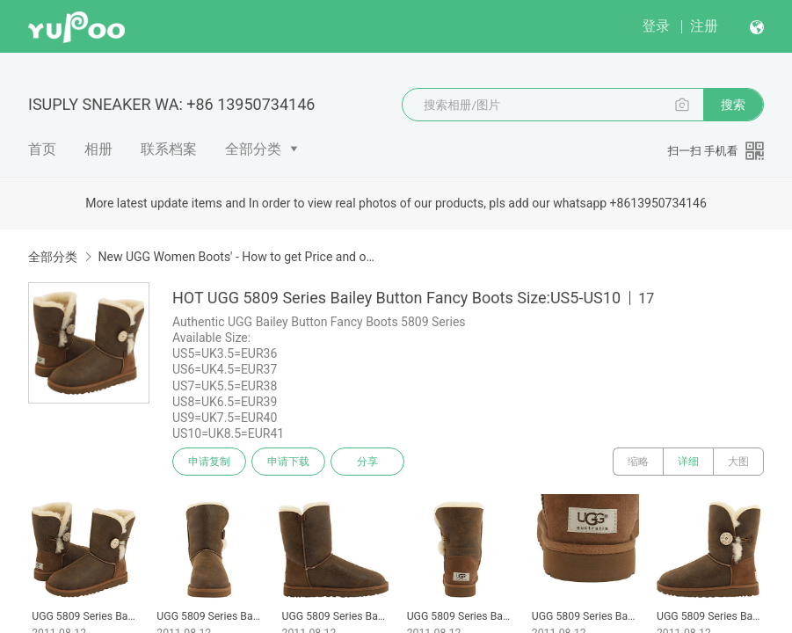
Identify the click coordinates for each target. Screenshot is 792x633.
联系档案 (169, 149)
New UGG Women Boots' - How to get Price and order (236, 257)
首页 (42, 149)
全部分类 (253, 149)
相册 (98, 149)
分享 (367, 461)
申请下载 (288, 461)
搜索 (733, 105)
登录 (656, 26)
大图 (738, 461)
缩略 (638, 461)
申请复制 (209, 461)
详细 (688, 461)
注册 (704, 26)
